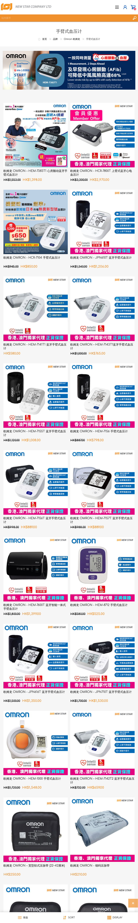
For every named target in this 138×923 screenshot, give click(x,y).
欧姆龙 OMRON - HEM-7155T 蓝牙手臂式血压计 (34, 433)
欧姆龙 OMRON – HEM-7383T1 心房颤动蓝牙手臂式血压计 (35, 172)
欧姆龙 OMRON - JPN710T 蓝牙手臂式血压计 (101, 692)
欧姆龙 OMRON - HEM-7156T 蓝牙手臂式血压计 (34, 520)
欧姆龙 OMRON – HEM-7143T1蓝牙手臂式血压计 (101, 346)
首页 (44, 39)
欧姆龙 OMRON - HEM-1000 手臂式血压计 (32, 778)
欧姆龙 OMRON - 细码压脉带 (90, 865)
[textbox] (65, 18)
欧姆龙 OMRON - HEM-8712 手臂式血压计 (99, 605)
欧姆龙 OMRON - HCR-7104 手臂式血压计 (31, 257)
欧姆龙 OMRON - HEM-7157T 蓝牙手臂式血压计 (101, 520)
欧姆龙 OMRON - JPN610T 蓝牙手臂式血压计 (101, 257)
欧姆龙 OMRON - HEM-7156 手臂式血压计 (99, 431)
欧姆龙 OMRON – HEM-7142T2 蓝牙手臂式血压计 (102, 780)
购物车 (133, 7)
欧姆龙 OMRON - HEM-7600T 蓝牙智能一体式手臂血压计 (34, 606)
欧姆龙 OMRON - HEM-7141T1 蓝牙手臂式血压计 (34, 346)
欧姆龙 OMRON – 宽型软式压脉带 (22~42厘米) (34, 865)
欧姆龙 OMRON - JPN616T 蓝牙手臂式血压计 (34, 692)
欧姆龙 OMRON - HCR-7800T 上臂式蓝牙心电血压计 (101, 172)
